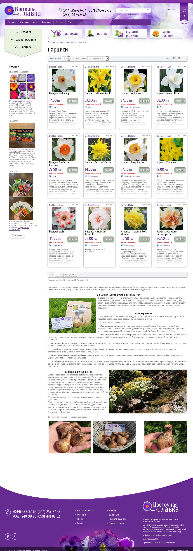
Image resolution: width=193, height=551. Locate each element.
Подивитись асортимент (19, 228)
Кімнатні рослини (117, 519)
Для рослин (114, 514)
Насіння (112, 510)
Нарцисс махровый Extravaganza (167, 233)
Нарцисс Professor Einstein (59, 164)
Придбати (72, 100)
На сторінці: (55, 58)
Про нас (59, 22)
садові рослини (67, 42)
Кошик (184, 23)
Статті (70, 22)
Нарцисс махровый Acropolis (95, 233)
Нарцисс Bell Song (59, 93)
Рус (173, 10)
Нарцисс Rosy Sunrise (132, 162)
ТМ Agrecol (14, 151)
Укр (169, 10)
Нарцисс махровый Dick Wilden (134, 233)
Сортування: (81, 58)
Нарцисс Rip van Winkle (98, 162)
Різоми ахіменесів (17, 101)
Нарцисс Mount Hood (168, 93)
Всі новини (17, 235)
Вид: (168, 58)
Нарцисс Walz (56, 231)
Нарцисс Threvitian (167, 162)
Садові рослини (116, 523)
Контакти (46, 22)
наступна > (70, 274)
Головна (12, 22)
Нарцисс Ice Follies (131, 93)
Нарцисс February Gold (97, 93)
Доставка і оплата (29, 22)
